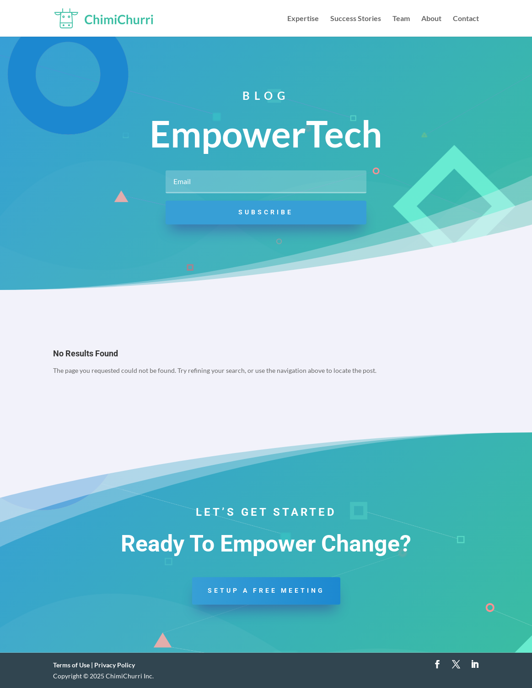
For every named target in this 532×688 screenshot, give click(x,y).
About (431, 18)
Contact (466, 18)
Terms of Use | (73, 665)
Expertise (303, 18)
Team (401, 18)
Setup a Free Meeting (266, 590)
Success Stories (355, 18)
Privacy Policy (114, 665)
